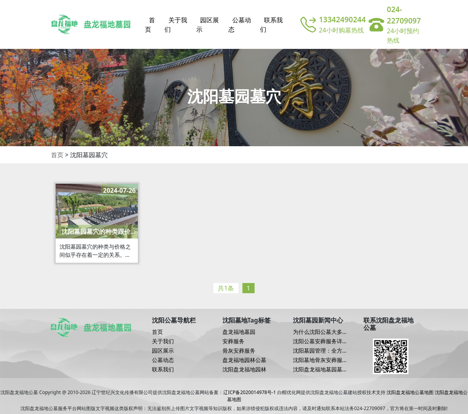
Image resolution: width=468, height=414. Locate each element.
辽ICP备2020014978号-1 (249, 392)
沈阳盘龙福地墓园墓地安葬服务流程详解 (320, 369)
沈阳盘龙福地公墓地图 (410, 392)
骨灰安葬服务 (238, 350)
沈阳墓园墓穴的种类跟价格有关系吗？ (99, 231)
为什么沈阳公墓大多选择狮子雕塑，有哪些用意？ (320, 332)
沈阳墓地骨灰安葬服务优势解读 (320, 360)
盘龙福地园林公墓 (244, 360)
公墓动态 (239, 25)
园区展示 (207, 25)
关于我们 (175, 25)
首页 (150, 25)
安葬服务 (233, 341)
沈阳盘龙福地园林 (244, 369)
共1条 (226, 288)
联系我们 (271, 25)
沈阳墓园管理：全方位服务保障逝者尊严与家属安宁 (320, 350)
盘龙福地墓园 (238, 332)
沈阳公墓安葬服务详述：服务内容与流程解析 (320, 341)
